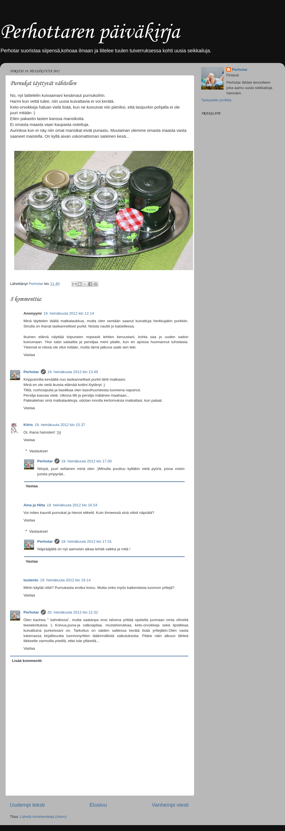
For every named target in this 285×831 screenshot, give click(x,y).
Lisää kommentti (27, 661)
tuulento (30, 580)
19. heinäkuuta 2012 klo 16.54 (72, 505)
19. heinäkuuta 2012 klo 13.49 (73, 372)
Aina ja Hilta (34, 505)
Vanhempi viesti (170, 805)
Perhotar (31, 372)
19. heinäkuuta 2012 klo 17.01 (86, 541)
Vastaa (29, 355)
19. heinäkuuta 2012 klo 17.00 (86, 461)
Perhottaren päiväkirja (90, 32)
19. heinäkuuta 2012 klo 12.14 (68, 313)
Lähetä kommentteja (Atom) (43, 816)
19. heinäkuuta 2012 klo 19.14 (65, 580)
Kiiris (28, 425)
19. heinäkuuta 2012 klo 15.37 (60, 425)
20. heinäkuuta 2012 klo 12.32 (73, 612)
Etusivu (98, 805)
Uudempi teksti (27, 805)
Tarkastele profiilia (216, 100)
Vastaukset (38, 451)
